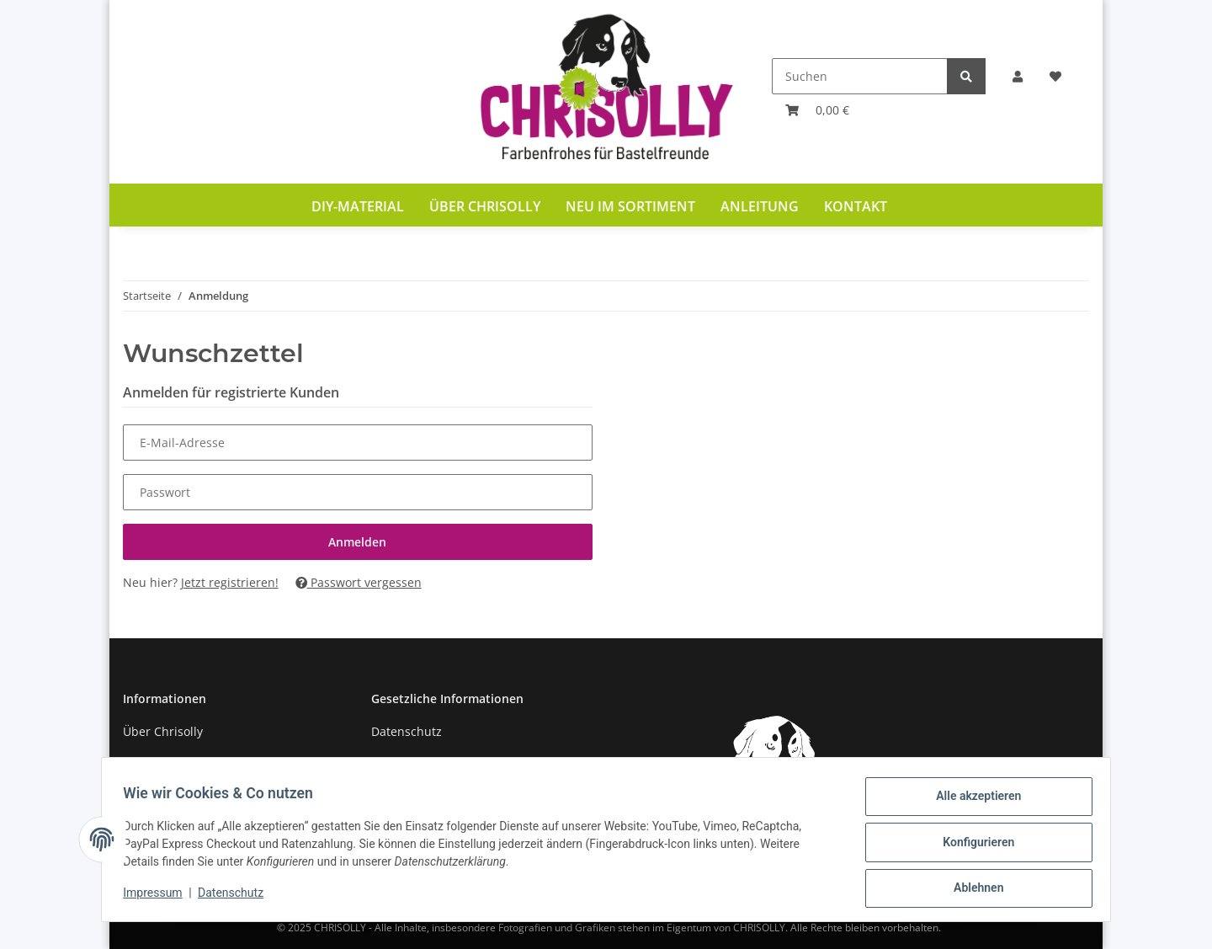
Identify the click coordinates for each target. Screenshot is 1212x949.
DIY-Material (357, 206)
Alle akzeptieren (972, 801)
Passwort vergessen (358, 582)
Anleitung (759, 206)
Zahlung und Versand (184, 762)
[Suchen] (860, 76)
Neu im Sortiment (630, 206)
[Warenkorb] (817, 109)
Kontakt (855, 206)
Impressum (158, 897)
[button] (1017, 76)
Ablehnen (972, 889)
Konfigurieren (972, 845)
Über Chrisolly (484, 206)
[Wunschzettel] (1055, 76)
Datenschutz (406, 731)
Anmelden (357, 542)
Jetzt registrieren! (230, 582)
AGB (383, 762)
